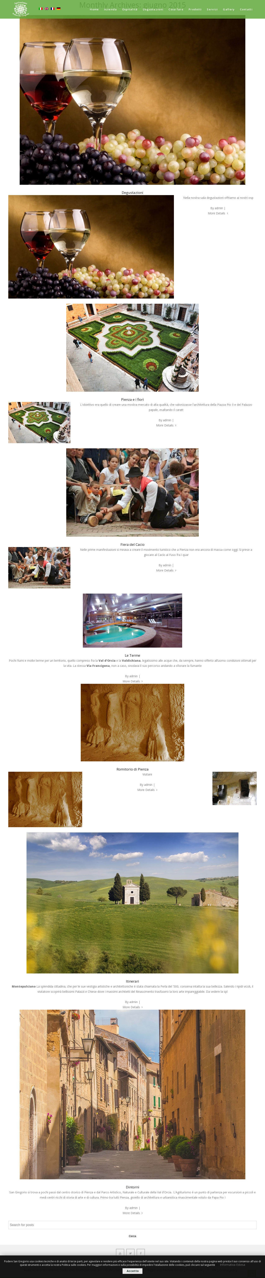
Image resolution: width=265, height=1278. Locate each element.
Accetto (133, 1271)
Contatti (246, 9)
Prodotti (195, 9)
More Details (218, 213)
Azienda (110, 9)
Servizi (212, 9)
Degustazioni (153, 9)
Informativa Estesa (232, 1265)
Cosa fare (176, 9)
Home (94, 9)
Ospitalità (130, 9)
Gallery (229, 9)
